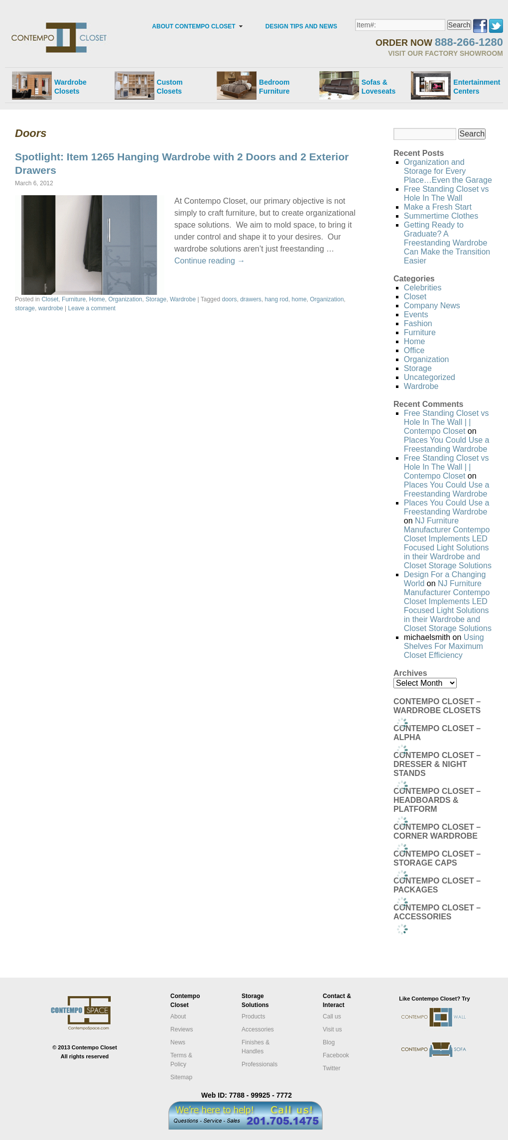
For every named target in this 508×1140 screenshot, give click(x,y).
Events (416, 314)
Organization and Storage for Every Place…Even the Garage (448, 171)
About (178, 1016)
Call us (332, 1016)
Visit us (332, 1029)
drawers (250, 299)
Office (414, 350)
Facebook (336, 1055)
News (177, 1042)
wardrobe (50, 308)
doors (229, 299)
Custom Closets (170, 86)
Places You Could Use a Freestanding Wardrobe (447, 444)
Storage (155, 299)
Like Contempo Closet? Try (434, 999)
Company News (432, 305)
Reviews (181, 1029)
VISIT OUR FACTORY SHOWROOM (445, 53)
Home (97, 299)
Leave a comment (92, 308)
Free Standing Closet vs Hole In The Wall (446, 193)
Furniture (74, 299)
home (299, 299)
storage (25, 308)
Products (253, 1016)
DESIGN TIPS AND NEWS (301, 26)
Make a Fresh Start (438, 207)
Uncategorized (429, 377)
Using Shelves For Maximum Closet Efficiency (444, 646)
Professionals (259, 1064)
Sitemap (181, 1077)
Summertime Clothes (441, 216)
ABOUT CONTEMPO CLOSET (193, 26)
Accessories (258, 1029)
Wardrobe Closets (70, 86)
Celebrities (423, 287)
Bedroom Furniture (274, 86)
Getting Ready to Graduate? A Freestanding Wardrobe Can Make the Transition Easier (447, 243)
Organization (125, 299)
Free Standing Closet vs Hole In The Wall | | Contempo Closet (446, 422)
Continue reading (209, 260)
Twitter (331, 1068)
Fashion (418, 323)
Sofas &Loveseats (378, 86)
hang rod (276, 299)
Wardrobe (183, 299)
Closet (49, 299)
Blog (329, 1042)
